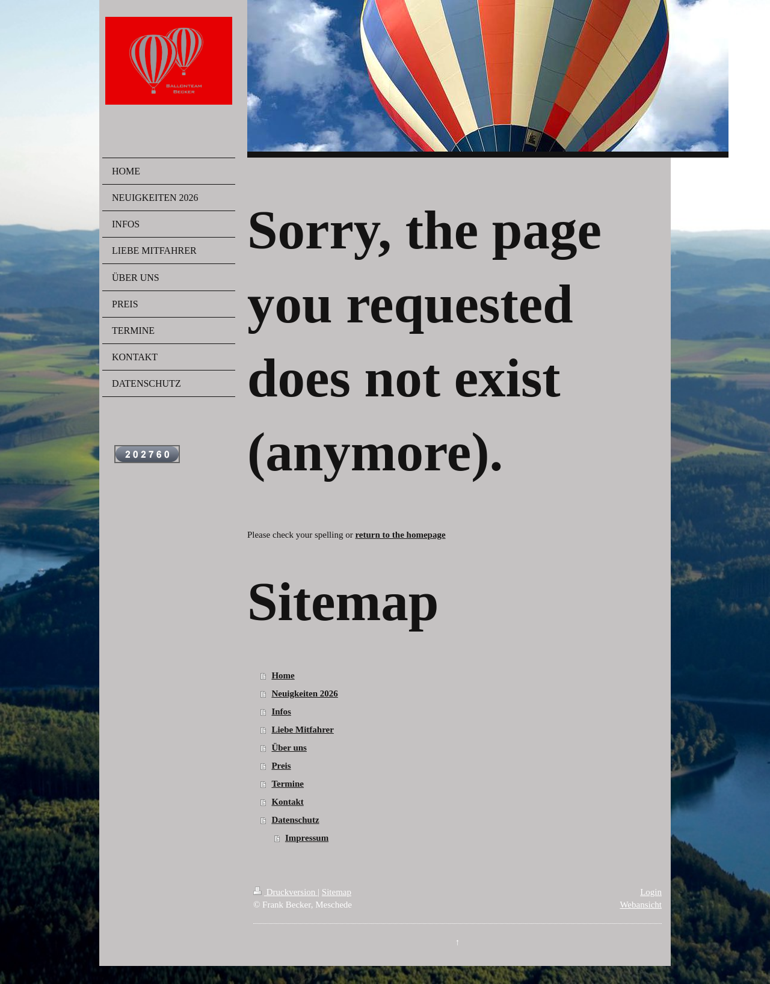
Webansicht (641, 904)
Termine (287, 784)
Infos (281, 711)
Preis (281, 765)
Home (282, 675)
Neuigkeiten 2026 (304, 693)
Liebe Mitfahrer (302, 729)
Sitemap (336, 892)
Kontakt (287, 802)
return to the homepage (400, 535)
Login (651, 892)
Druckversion (285, 892)
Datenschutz (295, 820)
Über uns (289, 747)
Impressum (306, 838)
